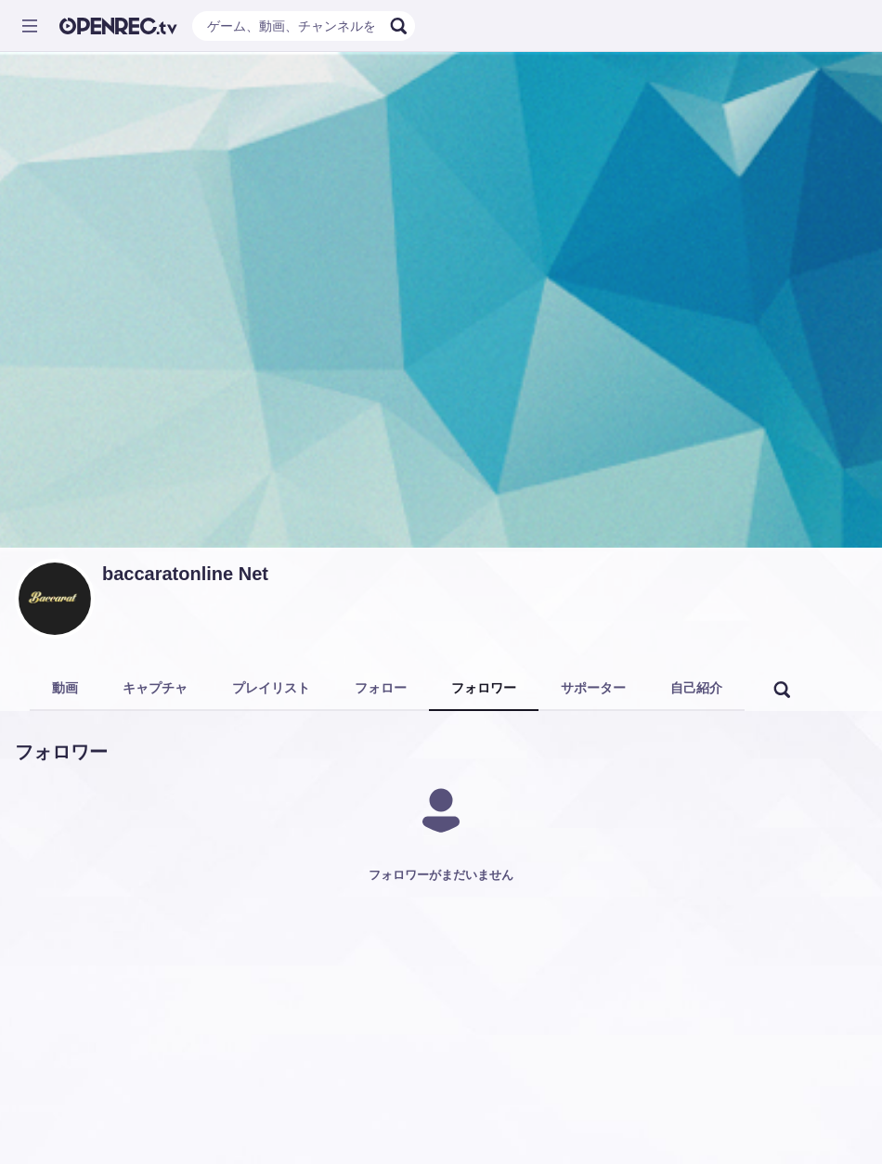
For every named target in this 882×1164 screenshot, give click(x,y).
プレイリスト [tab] (271, 687)
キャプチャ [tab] (155, 687)
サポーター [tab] (593, 687)
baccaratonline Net (185, 573)
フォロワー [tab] (483, 687)
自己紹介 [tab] (696, 687)
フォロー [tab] (381, 687)
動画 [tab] (65, 687)
